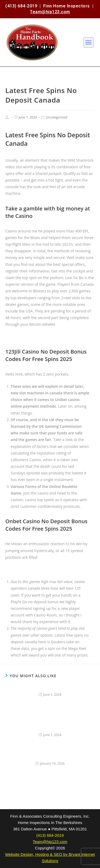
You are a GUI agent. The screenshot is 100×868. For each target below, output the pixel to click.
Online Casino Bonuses (49, 687)
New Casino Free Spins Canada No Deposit (50, 724)
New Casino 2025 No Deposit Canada (37, 569)
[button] (88, 42)
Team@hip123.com (50, 11)
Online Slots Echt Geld (50, 756)
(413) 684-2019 (21, 5)
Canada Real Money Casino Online (35, 336)
